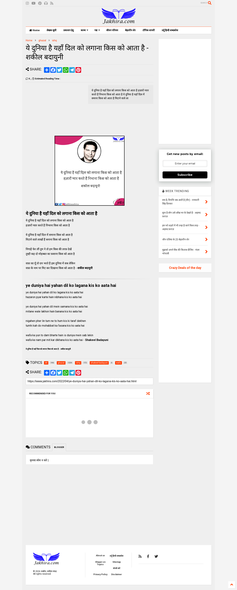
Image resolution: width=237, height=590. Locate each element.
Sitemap (116, 562)
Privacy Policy (100, 574)
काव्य (84, 30)
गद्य (97, 30)
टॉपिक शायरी (149, 30)
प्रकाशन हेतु (68, 30)
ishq (54, 40)
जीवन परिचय (112, 30)
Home (34, 30)
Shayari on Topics (100, 563)
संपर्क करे (116, 568)
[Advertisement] (55, 109)
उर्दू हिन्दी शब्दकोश (170, 30)
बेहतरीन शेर (130, 30)
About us (100, 555)
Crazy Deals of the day (185, 268)
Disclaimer (116, 574)
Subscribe (185, 174)
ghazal (42, 40)
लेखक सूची (51, 30)
